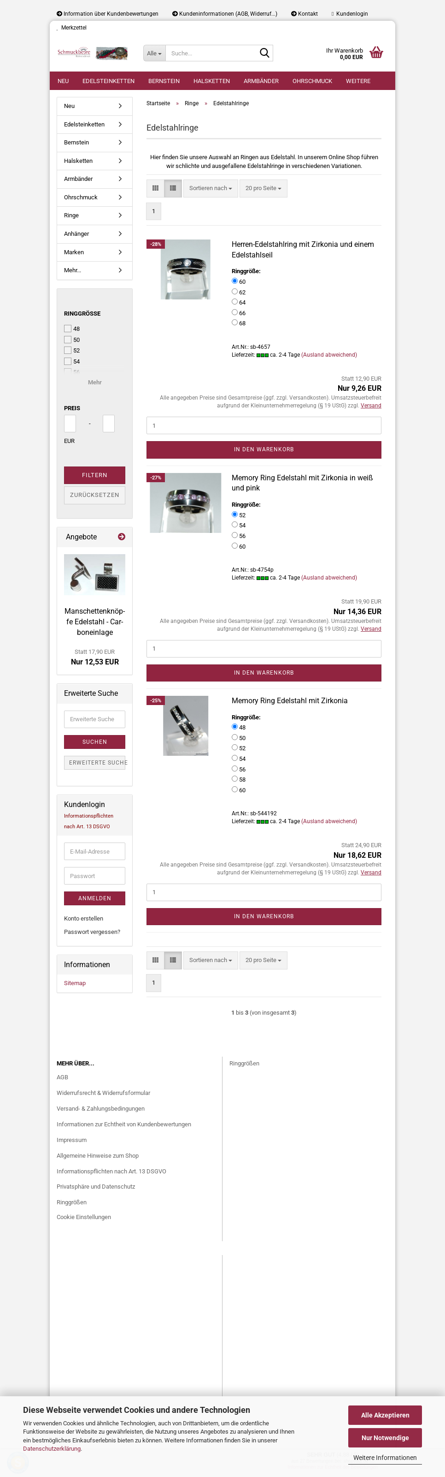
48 (72, 328)
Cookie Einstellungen (84, 1217)
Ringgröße (82, 313)
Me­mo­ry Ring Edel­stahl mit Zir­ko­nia (290, 700)
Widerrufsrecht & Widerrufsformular (103, 1092)
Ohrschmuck (312, 81)
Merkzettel (72, 27)
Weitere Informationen (385, 1457)
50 (72, 339)
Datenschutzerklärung (52, 1448)
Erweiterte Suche (97, 762)
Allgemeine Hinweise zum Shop (98, 1155)
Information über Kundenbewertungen (107, 14)
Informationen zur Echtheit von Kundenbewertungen (124, 1124)
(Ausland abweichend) (329, 355)
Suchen (94, 742)
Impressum (72, 1139)
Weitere (358, 81)
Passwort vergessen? (92, 931)
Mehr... (72, 270)
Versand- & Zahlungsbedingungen (101, 1108)
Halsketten (211, 81)
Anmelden (94, 898)
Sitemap (75, 983)
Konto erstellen (83, 918)
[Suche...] (154, 53)
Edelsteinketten (108, 81)
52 (72, 350)
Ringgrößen (72, 1202)
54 (72, 361)
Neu (63, 81)
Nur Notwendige (385, 1437)
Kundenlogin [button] (350, 14)
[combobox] (210, 188)
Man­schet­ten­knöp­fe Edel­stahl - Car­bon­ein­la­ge (94, 622)
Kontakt (304, 14)
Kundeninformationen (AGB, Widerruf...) (224, 14)
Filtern (94, 475)
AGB (62, 1077)
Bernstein (164, 81)
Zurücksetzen (94, 494)
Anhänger (76, 233)
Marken (74, 252)
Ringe (71, 215)
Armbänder (261, 81)
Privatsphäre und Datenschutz (96, 1186)
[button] (155, 188)
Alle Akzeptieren (385, 1415)
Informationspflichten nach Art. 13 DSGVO (111, 1171)
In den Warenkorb (264, 449)
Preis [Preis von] (72, 408)
